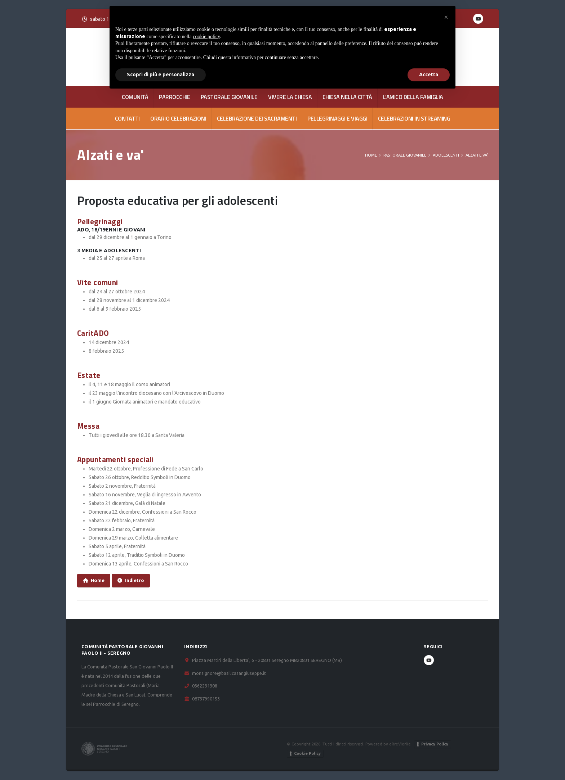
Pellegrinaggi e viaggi (337, 118)
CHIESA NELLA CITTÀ (347, 97)
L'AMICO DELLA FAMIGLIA (413, 97)
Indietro (130, 580)
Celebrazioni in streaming (414, 118)
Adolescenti (446, 155)
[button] (446, 17)
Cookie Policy (307, 753)
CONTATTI (127, 118)
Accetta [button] (428, 74)
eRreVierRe (400, 743)
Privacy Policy (434, 744)
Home (371, 155)
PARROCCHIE (174, 97)
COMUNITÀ (135, 97)
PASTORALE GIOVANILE (229, 97)
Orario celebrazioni (178, 118)
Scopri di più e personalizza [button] (160, 74)
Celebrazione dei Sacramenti (257, 118)
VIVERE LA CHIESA (290, 97)
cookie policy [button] (206, 36)
